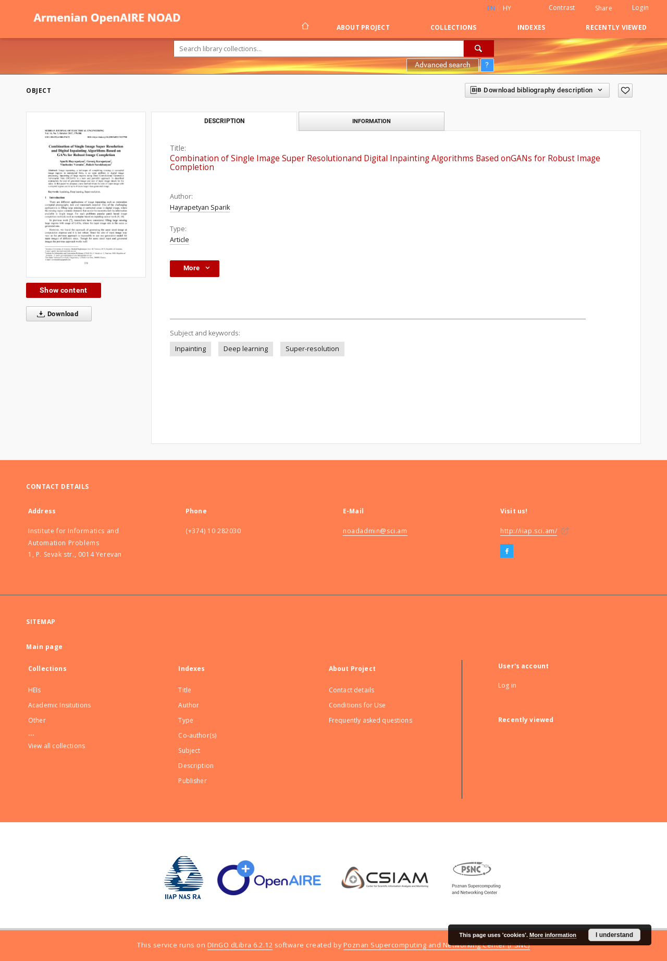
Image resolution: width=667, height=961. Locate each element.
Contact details (351, 690)
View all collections (56, 745)
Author (188, 705)
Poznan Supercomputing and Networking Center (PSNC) (436, 945)
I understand (614, 935)
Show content (64, 290)
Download (55, 314)
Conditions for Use (357, 705)
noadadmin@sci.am (375, 530)
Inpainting (190, 348)
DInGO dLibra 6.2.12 (240, 945)
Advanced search (443, 65)
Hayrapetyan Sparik (200, 207)
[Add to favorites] (625, 90)
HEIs (34, 690)
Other (37, 720)
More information (552, 935)
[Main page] (304, 27)
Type (185, 720)
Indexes (531, 27)
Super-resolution (312, 348)
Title (184, 690)
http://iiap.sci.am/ (528, 530)
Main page (44, 646)
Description (196, 765)
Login (640, 7)
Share (603, 8)
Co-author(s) (197, 735)
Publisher (192, 780)
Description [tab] (224, 121)
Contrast (562, 7)
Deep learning (246, 348)
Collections (453, 27)
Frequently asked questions (370, 720)
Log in (507, 685)
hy (507, 8)
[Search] (479, 48)
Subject (189, 750)
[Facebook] (506, 551)
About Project (363, 27)
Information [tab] (371, 121)
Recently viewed (616, 27)
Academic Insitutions (59, 705)
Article (179, 239)
